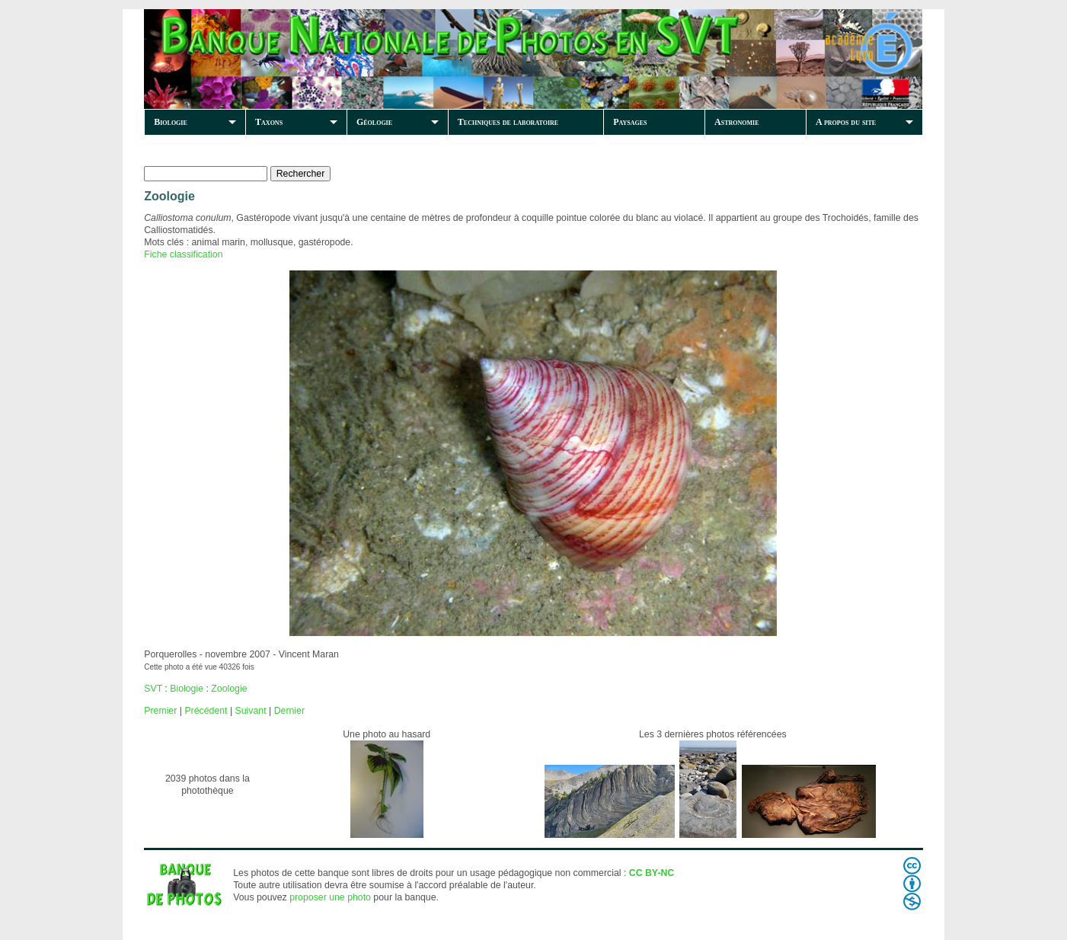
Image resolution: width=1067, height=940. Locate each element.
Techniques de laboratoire (508, 122)
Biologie (170, 122)
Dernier (289, 710)
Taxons (269, 122)
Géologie (374, 122)
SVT (153, 688)
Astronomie (736, 122)
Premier (160, 710)
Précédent (205, 710)
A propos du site (846, 122)
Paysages (630, 122)
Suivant (251, 710)
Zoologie (229, 688)
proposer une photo (330, 897)
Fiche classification (183, 254)
